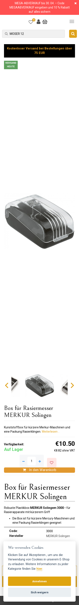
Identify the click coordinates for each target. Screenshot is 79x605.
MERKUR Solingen (58, 536)
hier (39, 569)
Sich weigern (39, 592)
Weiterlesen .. (50, 431)
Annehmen (39, 581)
